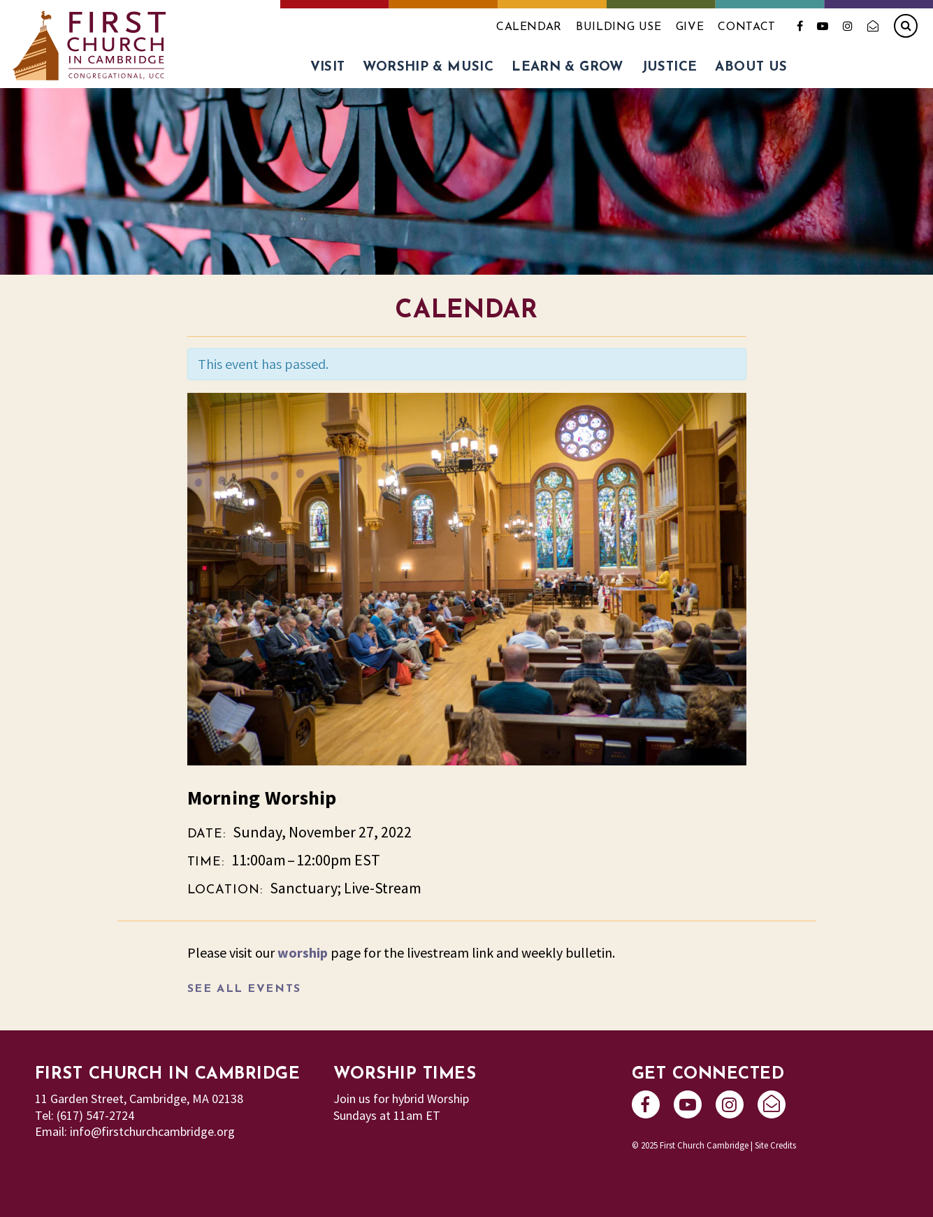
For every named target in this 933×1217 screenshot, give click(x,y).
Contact (746, 27)
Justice (669, 67)
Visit (327, 67)
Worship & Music (428, 67)
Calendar (529, 27)
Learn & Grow (567, 67)
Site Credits (775, 1145)
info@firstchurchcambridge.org (152, 1131)
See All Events (244, 989)
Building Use (619, 27)
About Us (751, 67)
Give (690, 27)
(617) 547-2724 (95, 1115)
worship (302, 952)
